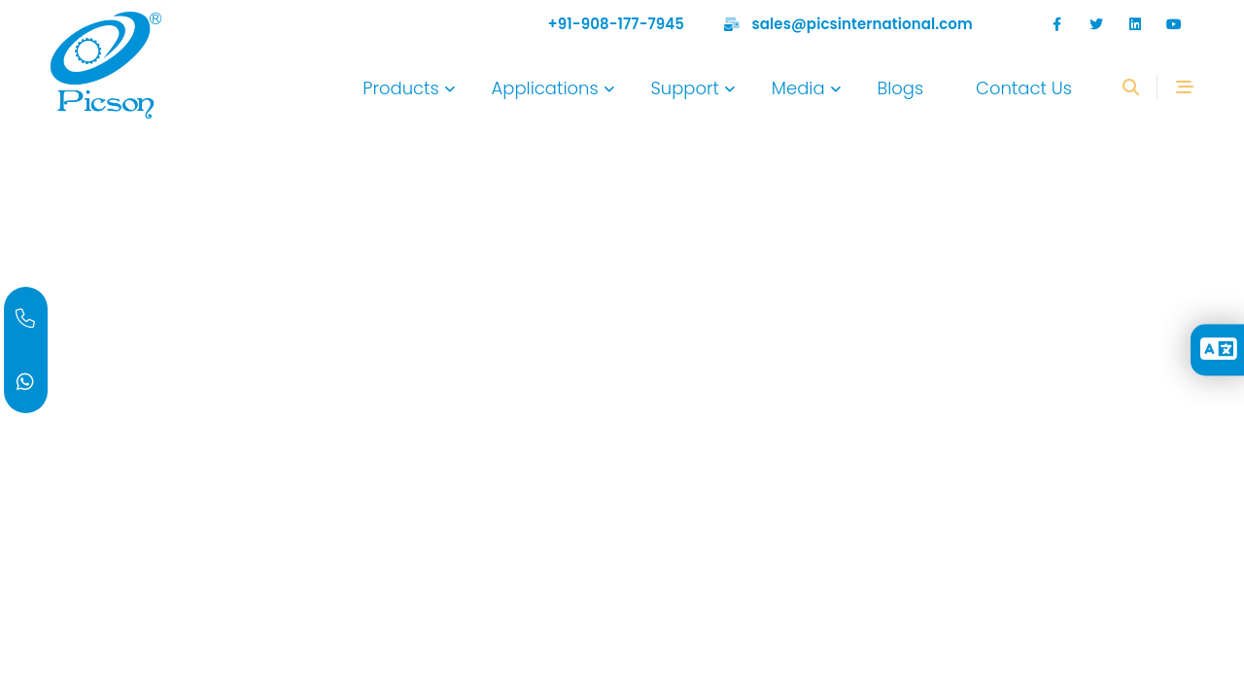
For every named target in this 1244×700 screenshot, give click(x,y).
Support (684, 88)
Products (400, 88)
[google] (1135, 24)
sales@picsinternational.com (862, 24)
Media (798, 88)
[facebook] (1057, 24)
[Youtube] (1174, 24)
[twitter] (1096, 24)
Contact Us (1024, 88)
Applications (545, 88)
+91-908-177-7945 (616, 24)
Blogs (900, 88)
